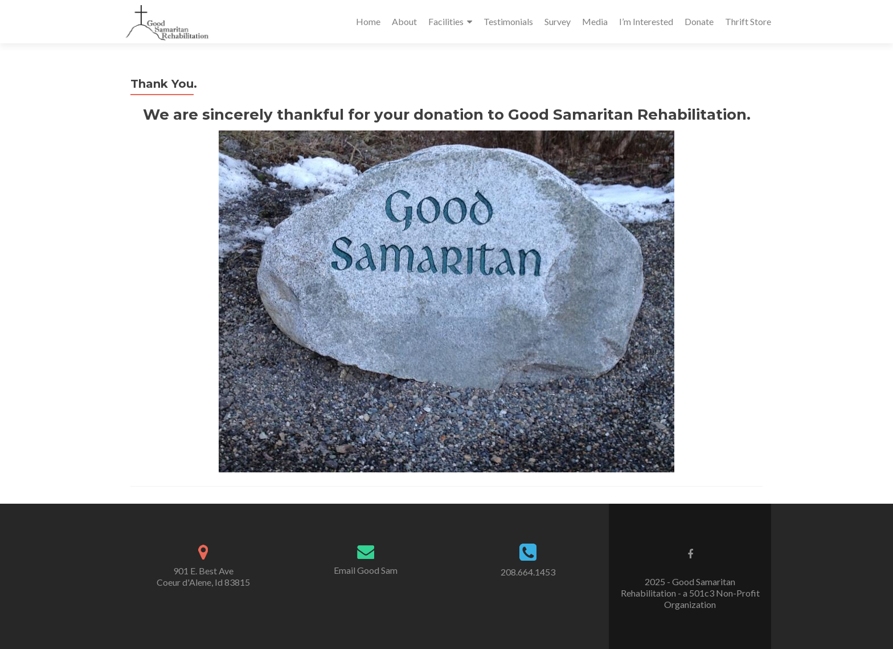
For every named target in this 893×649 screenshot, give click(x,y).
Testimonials (508, 21)
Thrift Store (748, 21)
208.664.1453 (528, 571)
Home (368, 21)
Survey (557, 21)
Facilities (446, 21)
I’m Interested (646, 21)
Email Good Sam (366, 570)
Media (595, 21)
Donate (699, 21)
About (404, 21)
